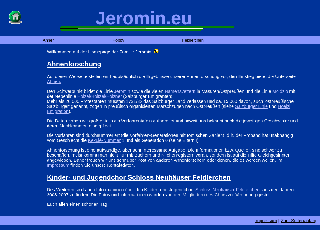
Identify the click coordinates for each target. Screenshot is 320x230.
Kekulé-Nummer (104, 140)
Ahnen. (54, 81)
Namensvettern (180, 91)
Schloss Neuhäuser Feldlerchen (227, 189)
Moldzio (280, 91)
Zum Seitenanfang (299, 220)
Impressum (58, 165)
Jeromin (122, 91)
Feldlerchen (193, 40)
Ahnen (48, 40)
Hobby (118, 40)
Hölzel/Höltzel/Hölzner (99, 96)
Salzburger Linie (251, 106)
